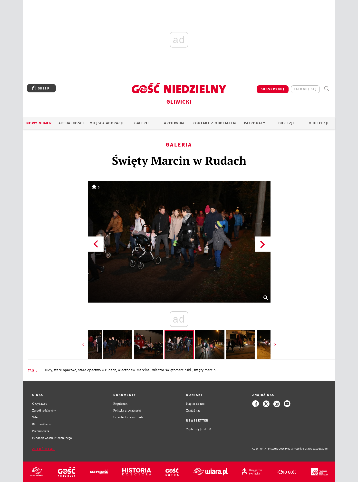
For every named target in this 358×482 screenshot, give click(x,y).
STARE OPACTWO (65, 370)
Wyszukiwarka (326, 88)
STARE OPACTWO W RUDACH (97, 370)
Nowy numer (39, 123)
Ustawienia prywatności (129, 417)
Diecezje (286, 123)
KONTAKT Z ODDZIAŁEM (214, 123)
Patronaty (254, 123)
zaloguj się (305, 89)
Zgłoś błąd (43, 449)
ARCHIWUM (174, 123)
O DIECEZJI (319, 123)
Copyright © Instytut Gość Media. (272, 448)
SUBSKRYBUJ (272, 89)
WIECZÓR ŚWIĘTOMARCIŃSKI (172, 370)
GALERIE (142, 123)
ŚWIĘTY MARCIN (204, 370)
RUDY (48, 370)
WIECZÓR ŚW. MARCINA (134, 370)
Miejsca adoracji (107, 123)
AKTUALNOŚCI (71, 123)
